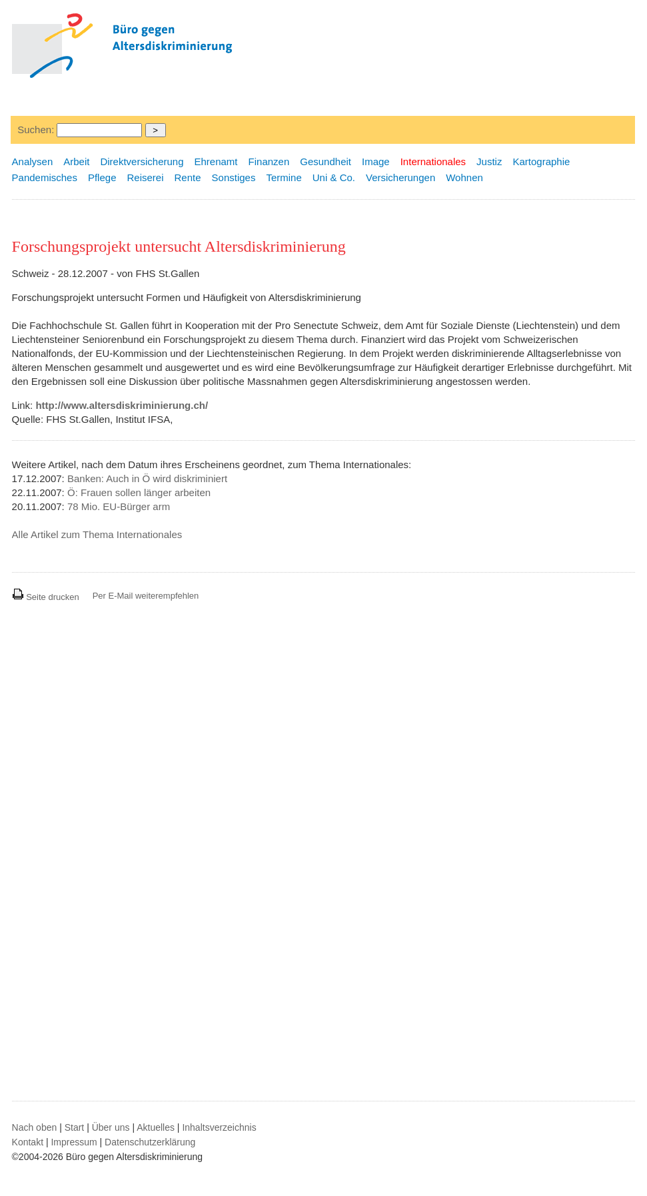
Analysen (32, 161)
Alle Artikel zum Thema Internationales (97, 534)
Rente (188, 177)
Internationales (433, 161)
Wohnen (464, 177)
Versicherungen (400, 177)
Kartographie (541, 161)
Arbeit (76, 161)
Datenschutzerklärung (150, 1142)
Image (376, 161)
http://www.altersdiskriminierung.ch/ (121, 405)
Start (75, 1127)
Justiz (489, 161)
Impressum (74, 1142)
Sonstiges (234, 177)
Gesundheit (325, 161)
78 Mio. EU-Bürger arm (118, 506)
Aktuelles (156, 1127)
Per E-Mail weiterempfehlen (146, 596)
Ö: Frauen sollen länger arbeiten (139, 492)
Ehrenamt (216, 161)
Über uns (111, 1127)
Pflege (102, 177)
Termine (283, 177)
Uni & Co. (334, 177)
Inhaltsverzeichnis (219, 1127)
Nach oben (34, 1127)
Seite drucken (45, 597)
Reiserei (145, 177)
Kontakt (27, 1142)
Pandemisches (44, 177)
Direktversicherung (141, 161)
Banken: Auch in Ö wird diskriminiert (147, 478)
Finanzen (269, 161)
